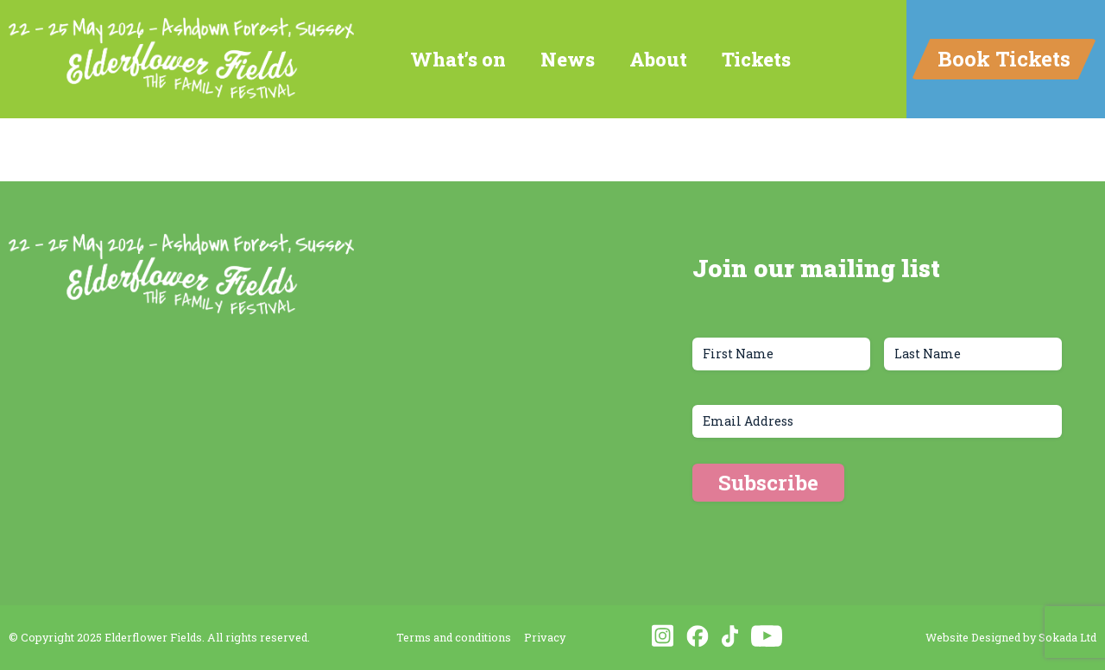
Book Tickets (1004, 59)
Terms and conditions (453, 637)
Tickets (756, 59)
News (567, 59)
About (658, 59)
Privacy (544, 637)
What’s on (458, 59)
